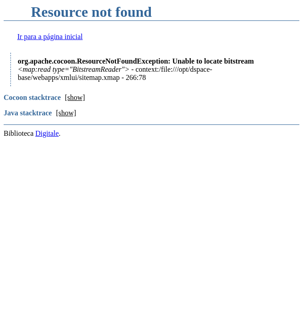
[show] (75, 97)
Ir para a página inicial (50, 36)
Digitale (47, 133)
